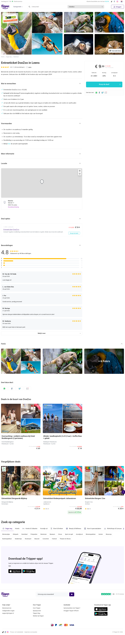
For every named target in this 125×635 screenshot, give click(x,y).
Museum (54, 534)
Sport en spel (72, 534)
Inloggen (117, 7)
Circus (63, 534)
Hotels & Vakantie (30, 528)
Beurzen (38, 539)
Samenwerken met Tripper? (72, 608)
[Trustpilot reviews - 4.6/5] (112, 594)
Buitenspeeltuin (7, 539)
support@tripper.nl (8, 613)
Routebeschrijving (13, 207)
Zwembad (25, 534)
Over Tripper (36, 608)
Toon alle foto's (115, 51)
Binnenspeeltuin (95, 534)
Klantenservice (6, 608)
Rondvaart (29, 539)
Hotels (17, 528)
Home (2, 57)
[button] (41, 83)
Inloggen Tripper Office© (71, 610)
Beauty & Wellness (74, 528)
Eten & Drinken (57, 528)
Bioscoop (114, 534)
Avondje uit (44, 528)
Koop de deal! (74, 233)
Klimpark (16, 534)
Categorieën (17, 7)
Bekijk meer (42, 333)
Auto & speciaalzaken (93, 528)
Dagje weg (9, 57)
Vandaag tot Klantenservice (11, 1)
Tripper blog (36, 613)
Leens (29, 67)
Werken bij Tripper (38, 616)
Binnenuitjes (6, 534)
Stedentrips (18, 539)
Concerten (47, 539)
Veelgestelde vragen (8, 610)
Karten (105, 534)
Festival (56, 539)
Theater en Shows (68, 539)
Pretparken (35, 534)
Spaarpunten (37, 610)
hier (9, 144)
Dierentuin (16, 57)
